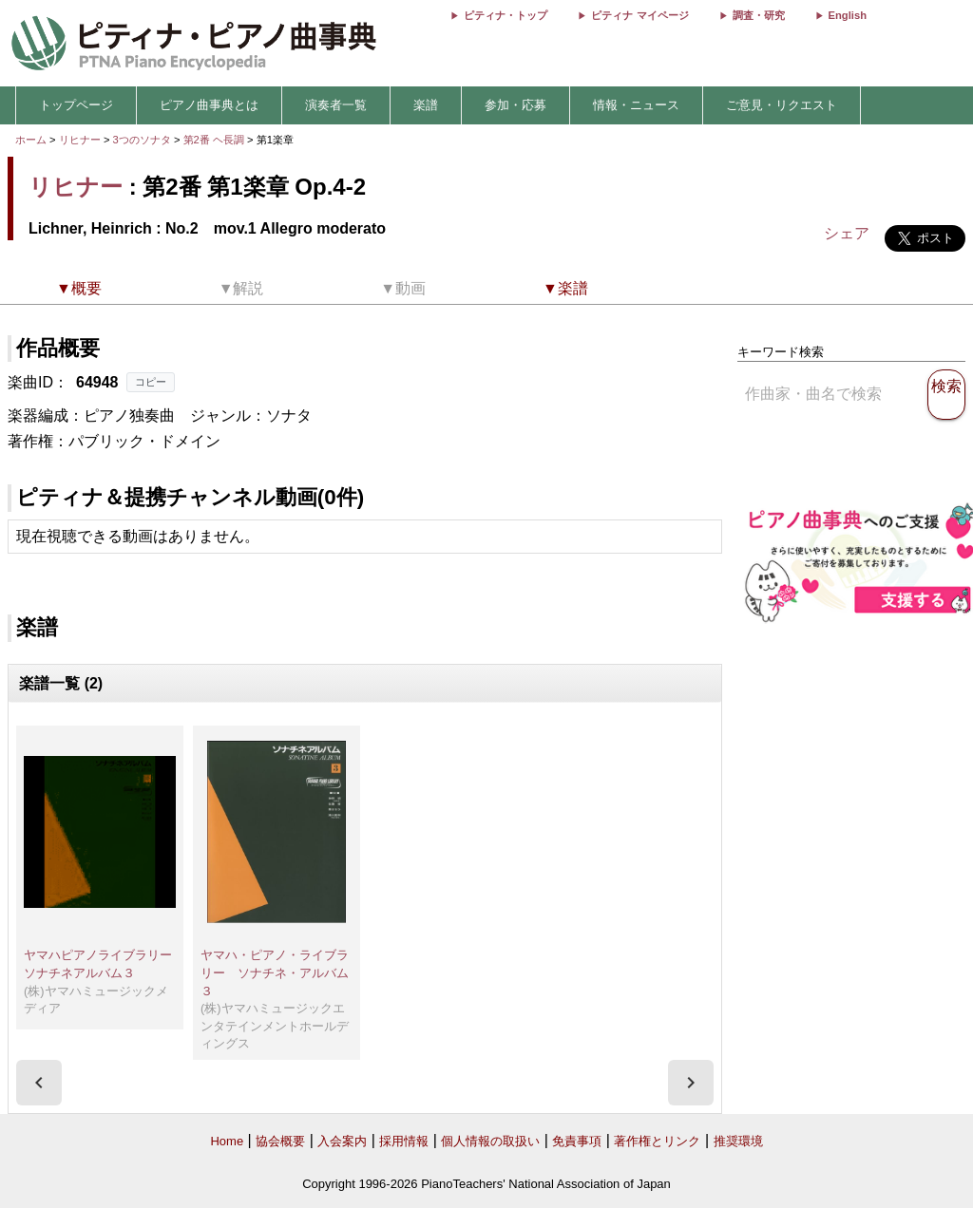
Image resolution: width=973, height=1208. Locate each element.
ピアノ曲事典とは (209, 105)
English (848, 15)
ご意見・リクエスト (781, 105)
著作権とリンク (657, 1141)
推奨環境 (738, 1141)
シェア (846, 233)
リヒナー (80, 139)
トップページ (76, 105)
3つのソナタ (143, 139)
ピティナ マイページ (639, 15)
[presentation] (39, 1082)
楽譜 (425, 105)
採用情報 (404, 1141)
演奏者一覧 (336, 105)
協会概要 (280, 1141)
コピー (150, 381)
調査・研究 (759, 15)
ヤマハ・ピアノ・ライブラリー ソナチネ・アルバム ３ (280, 972)
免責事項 (576, 1141)
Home (226, 1141)
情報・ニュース (636, 105)
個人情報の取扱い (490, 1141)
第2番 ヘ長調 (213, 139)
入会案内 (342, 1141)
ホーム (31, 139)
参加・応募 (515, 105)
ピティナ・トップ (505, 15)
